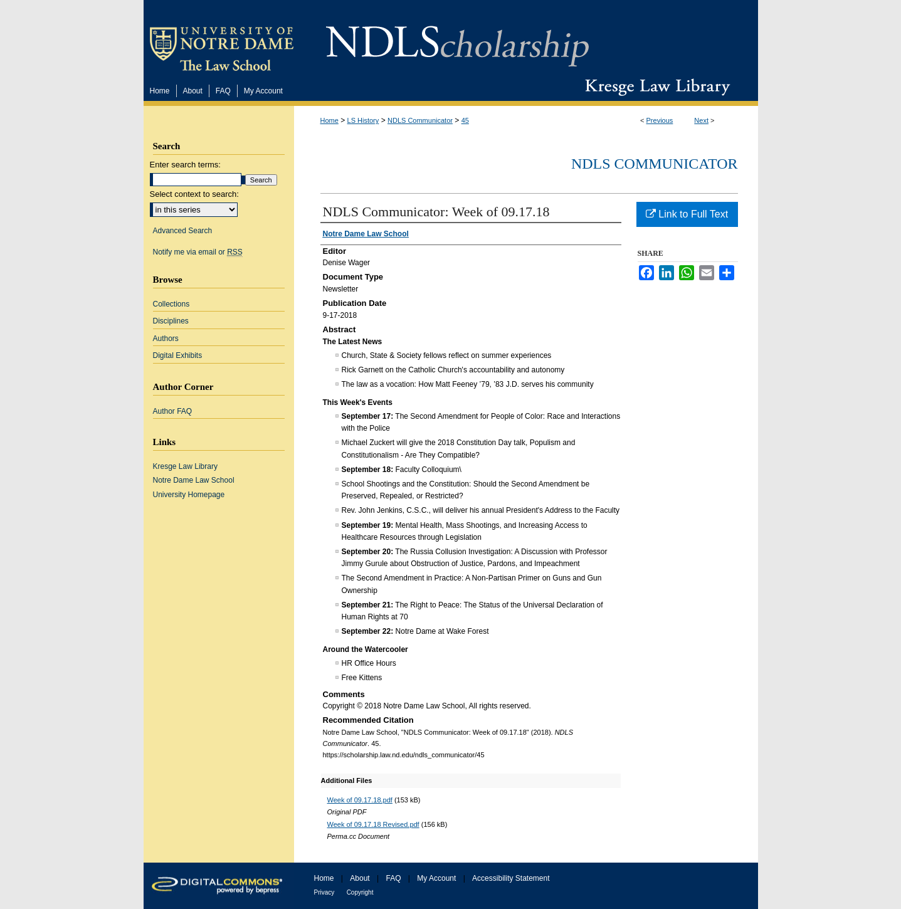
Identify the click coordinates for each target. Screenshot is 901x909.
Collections (171, 304)
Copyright (360, 892)
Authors (166, 338)
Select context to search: (194, 194)
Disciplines (171, 321)
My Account (436, 878)
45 (465, 120)
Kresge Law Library (654, 87)
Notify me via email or (198, 252)
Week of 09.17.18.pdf (360, 800)
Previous (659, 120)
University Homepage (189, 494)
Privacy (324, 892)
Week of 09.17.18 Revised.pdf (373, 824)
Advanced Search (183, 230)
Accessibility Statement (510, 878)
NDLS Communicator (420, 120)
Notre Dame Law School (193, 480)
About (359, 878)
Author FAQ (172, 411)
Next (701, 120)
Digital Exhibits (178, 355)
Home (329, 120)
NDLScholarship (457, 39)
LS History (363, 120)
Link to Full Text (687, 214)
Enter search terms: (185, 164)
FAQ (393, 878)
